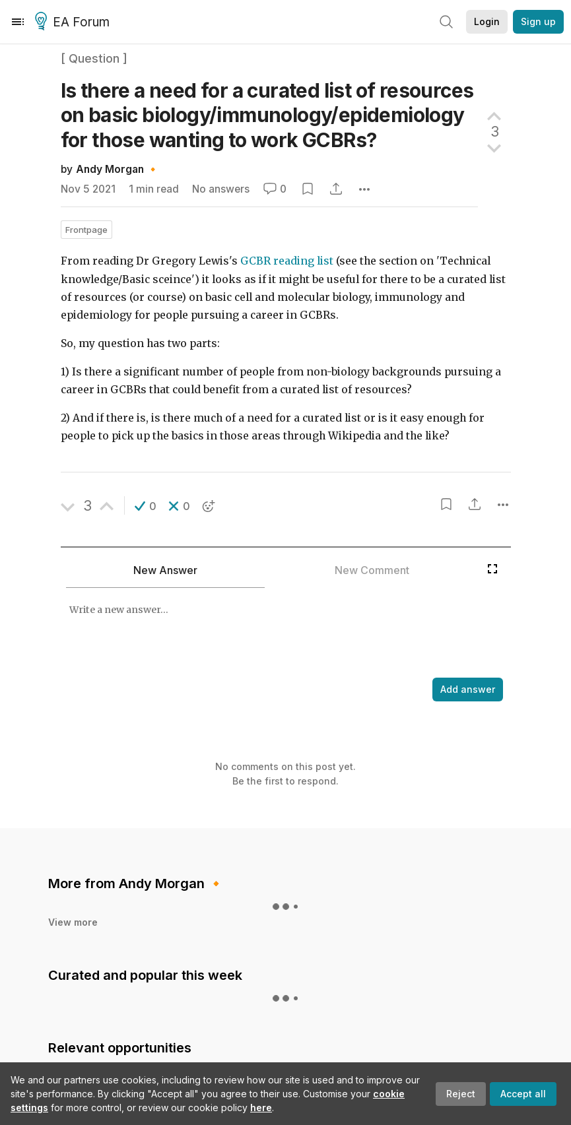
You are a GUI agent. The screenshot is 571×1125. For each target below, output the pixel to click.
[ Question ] (94, 58)
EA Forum (74, 22)
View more (73, 862)
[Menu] (18, 22)
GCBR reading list (286, 261)
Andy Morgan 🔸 (117, 169)
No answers (221, 189)
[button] (145, 506)
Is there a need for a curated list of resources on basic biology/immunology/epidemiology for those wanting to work (267, 115)
